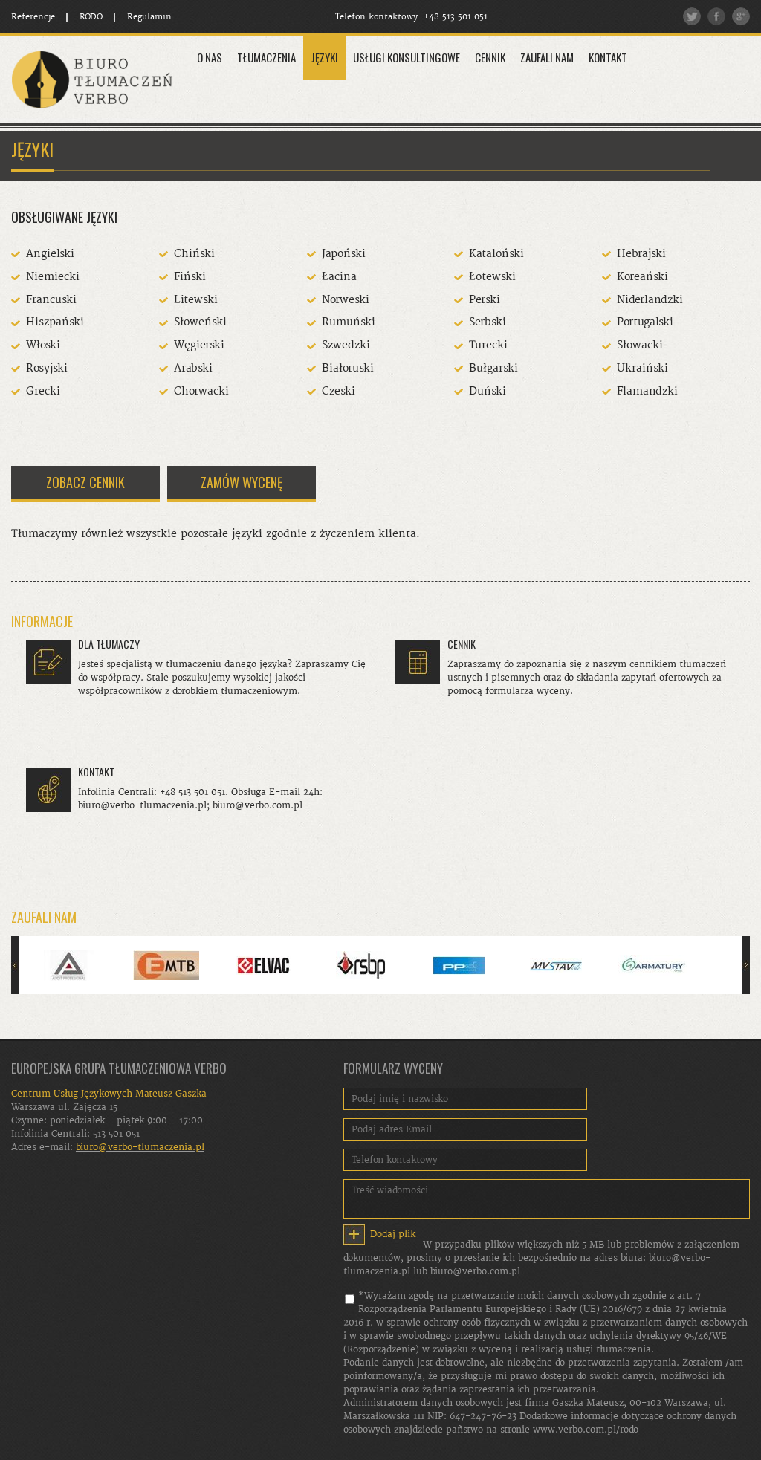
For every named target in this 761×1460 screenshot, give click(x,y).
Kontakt (608, 57)
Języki (324, 57)
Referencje (33, 16)
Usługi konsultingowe (406, 57)
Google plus (741, 16)
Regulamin (149, 16)
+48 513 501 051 (456, 16)
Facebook (716, 16)
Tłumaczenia (266, 57)
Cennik (490, 57)
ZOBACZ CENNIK (85, 482)
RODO (91, 16)
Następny (746, 965)
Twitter (692, 16)
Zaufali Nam (547, 57)
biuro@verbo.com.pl (475, 1271)
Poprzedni (15, 965)
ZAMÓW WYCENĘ (241, 482)
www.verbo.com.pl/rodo (585, 1429)
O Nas (209, 57)
